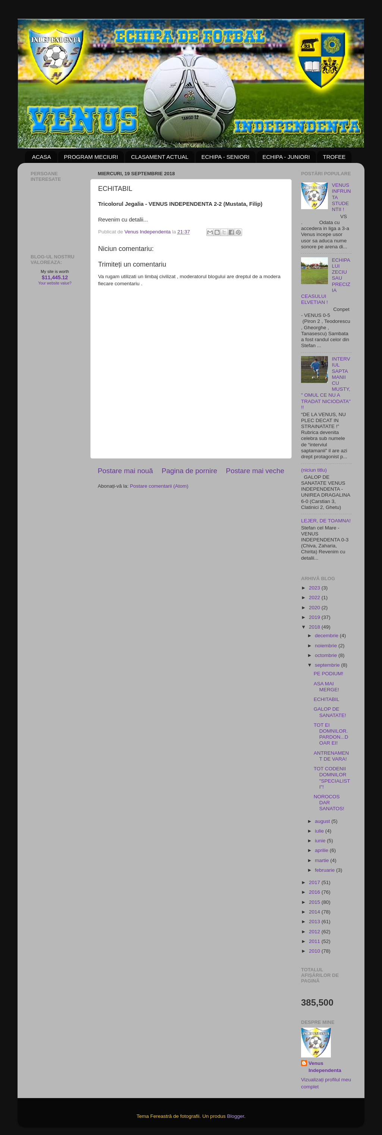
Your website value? (54, 283)
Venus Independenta (325, 1066)
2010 (315, 951)
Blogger (235, 1116)
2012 (315, 931)
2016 (315, 892)
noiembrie (326, 645)
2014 (315, 912)
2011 (315, 941)
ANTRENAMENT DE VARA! (331, 756)
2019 (315, 617)
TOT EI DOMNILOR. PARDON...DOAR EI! (331, 734)
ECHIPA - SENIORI (225, 157)
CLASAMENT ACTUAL (159, 157)
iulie (320, 831)
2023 (315, 588)
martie (322, 860)
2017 (315, 882)
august (323, 821)
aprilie (322, 850)
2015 (315, 902)
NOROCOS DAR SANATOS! (329, 802)
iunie (321, 840)
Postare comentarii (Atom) (159, 486)
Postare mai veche (255, 471)
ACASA (41, 157)
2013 (315, 921)
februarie (325, 870)
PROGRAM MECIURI (91, 157)
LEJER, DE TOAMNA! (326, 521)
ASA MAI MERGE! (326, 686)
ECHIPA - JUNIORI (286, 157)
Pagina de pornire (189, 471)
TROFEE (334, 157)
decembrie (327, 635)
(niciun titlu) (314, 470)
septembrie (328, 665)
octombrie (326, 655)
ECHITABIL (326, 699)
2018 (315, 627)
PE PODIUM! (329, 673)
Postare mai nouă (125, 471)
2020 (315, 607)
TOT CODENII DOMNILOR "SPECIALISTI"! (332, 778)
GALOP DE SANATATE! (330, 712)
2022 (315, 597)
